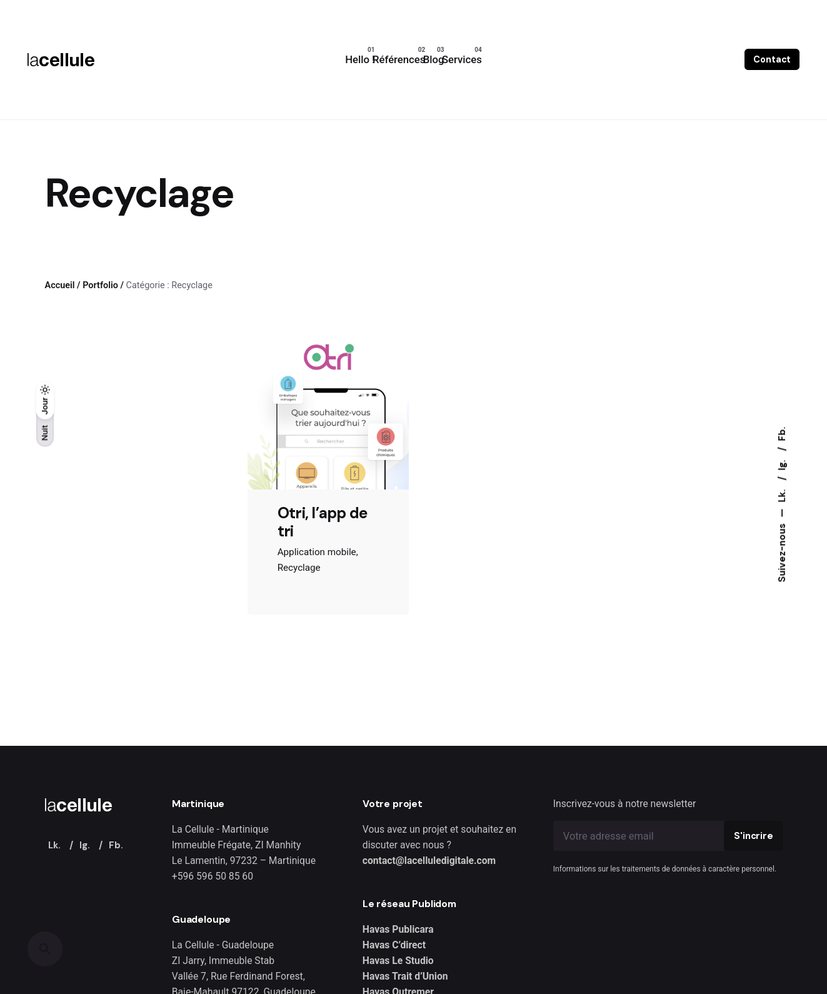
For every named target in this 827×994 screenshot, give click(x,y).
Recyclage (299, 567)
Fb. (782, 434)
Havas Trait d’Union (405, 976)
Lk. (782, 495)
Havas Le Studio (398, 960)
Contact (772, 59)
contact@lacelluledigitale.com (429, 860)
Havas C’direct (394, 945)
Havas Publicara (398, 929)
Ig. (782, 464)
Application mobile (317, 552)
